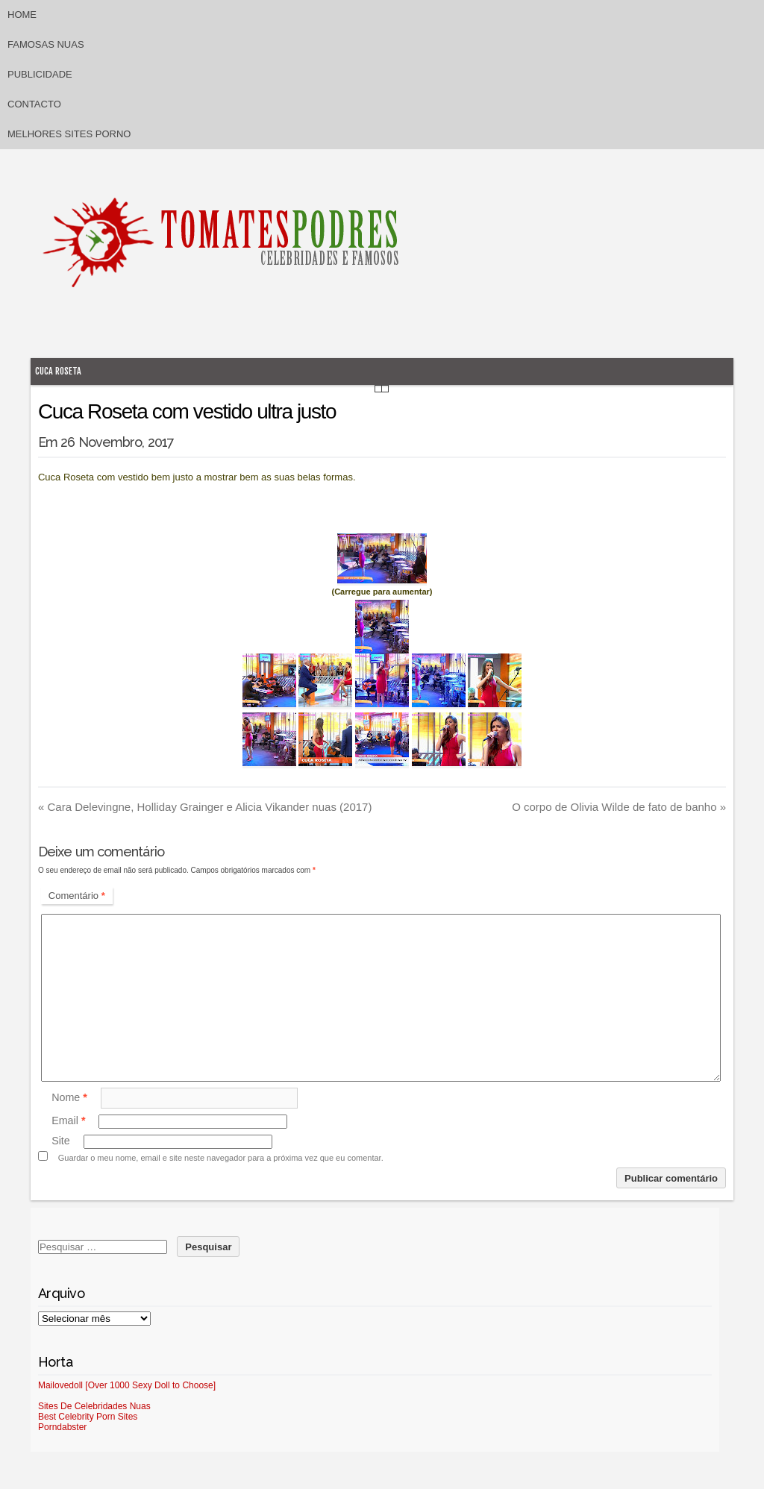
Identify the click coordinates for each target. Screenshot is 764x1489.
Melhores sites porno (69, 134)
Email (68, 1121)
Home (22, 14)
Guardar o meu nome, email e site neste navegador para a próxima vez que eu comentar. (220, 1157)
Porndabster (62, 1427)
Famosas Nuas (45, 44)
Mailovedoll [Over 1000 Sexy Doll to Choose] (127, 1385)
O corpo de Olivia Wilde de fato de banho (619, 806)
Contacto (34, 104)
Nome (69, 1097)
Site (60, 1141)
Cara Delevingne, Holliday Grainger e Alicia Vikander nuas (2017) (205, 806)
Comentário (76, 895)
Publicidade (39, 74)
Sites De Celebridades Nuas (94, 1406)
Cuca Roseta (58, 371)
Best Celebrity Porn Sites (87, 1416)
